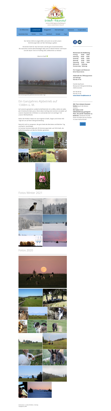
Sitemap (36, 405)
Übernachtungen (59, 30)
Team (65, 34)
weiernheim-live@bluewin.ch (82, 95)
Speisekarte (71, 30)
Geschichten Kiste (23, 34)
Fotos (41, 34)
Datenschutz (21, 405)
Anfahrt (83, 124)
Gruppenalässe (82, 30)
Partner (34, 34)
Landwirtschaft (36, 30)
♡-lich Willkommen (23, 30)
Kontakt (58, 34)
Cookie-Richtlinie (29, 405)
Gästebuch (49, 34)
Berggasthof (47, 30)
